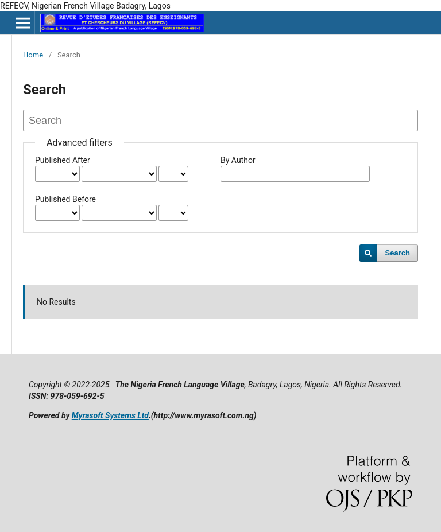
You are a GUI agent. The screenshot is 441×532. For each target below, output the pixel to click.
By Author (238, 160)
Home (33, 55)
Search (397, 252)
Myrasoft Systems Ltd (110, 415)
